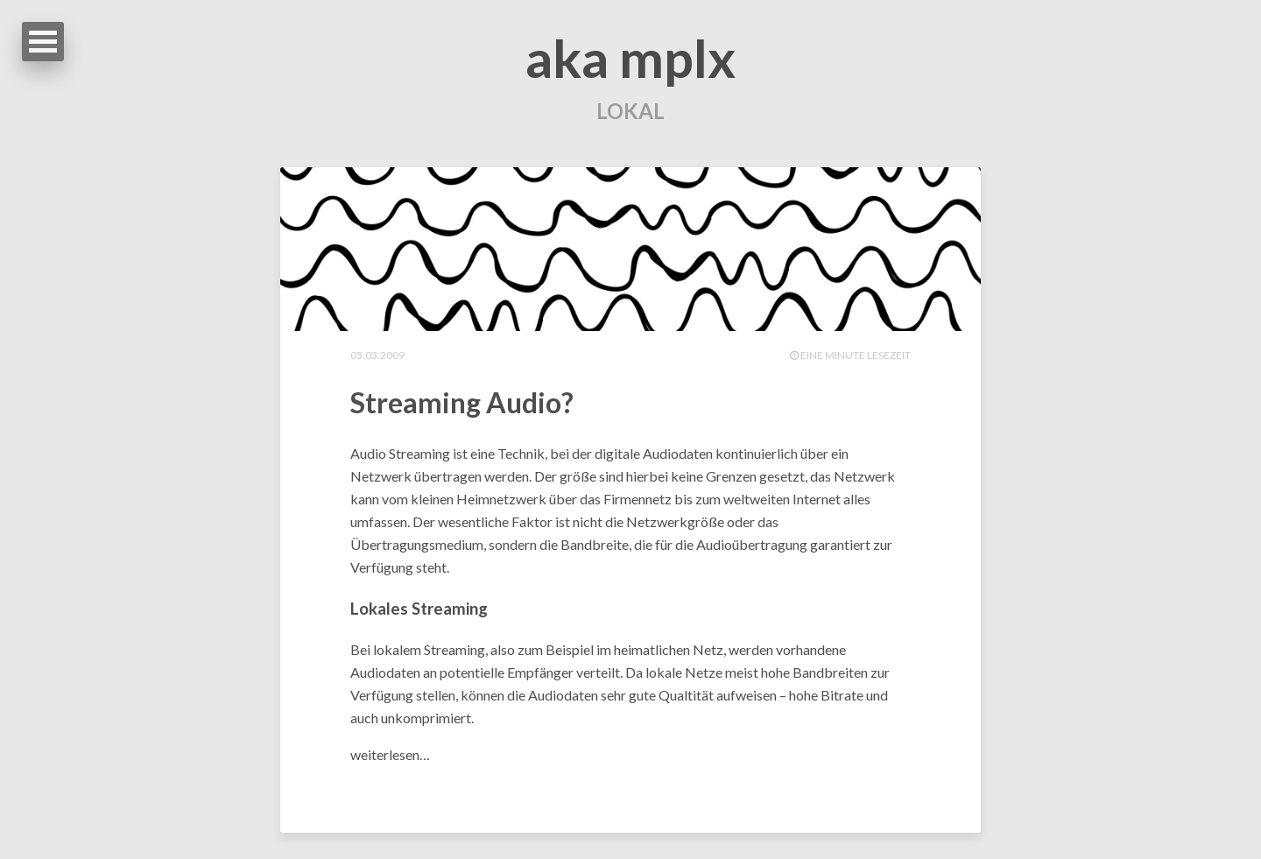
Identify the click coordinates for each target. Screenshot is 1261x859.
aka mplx (630, 57)
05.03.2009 (377, 355)
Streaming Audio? (462, 402)
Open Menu (43, 41)
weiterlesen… (390, 754)
